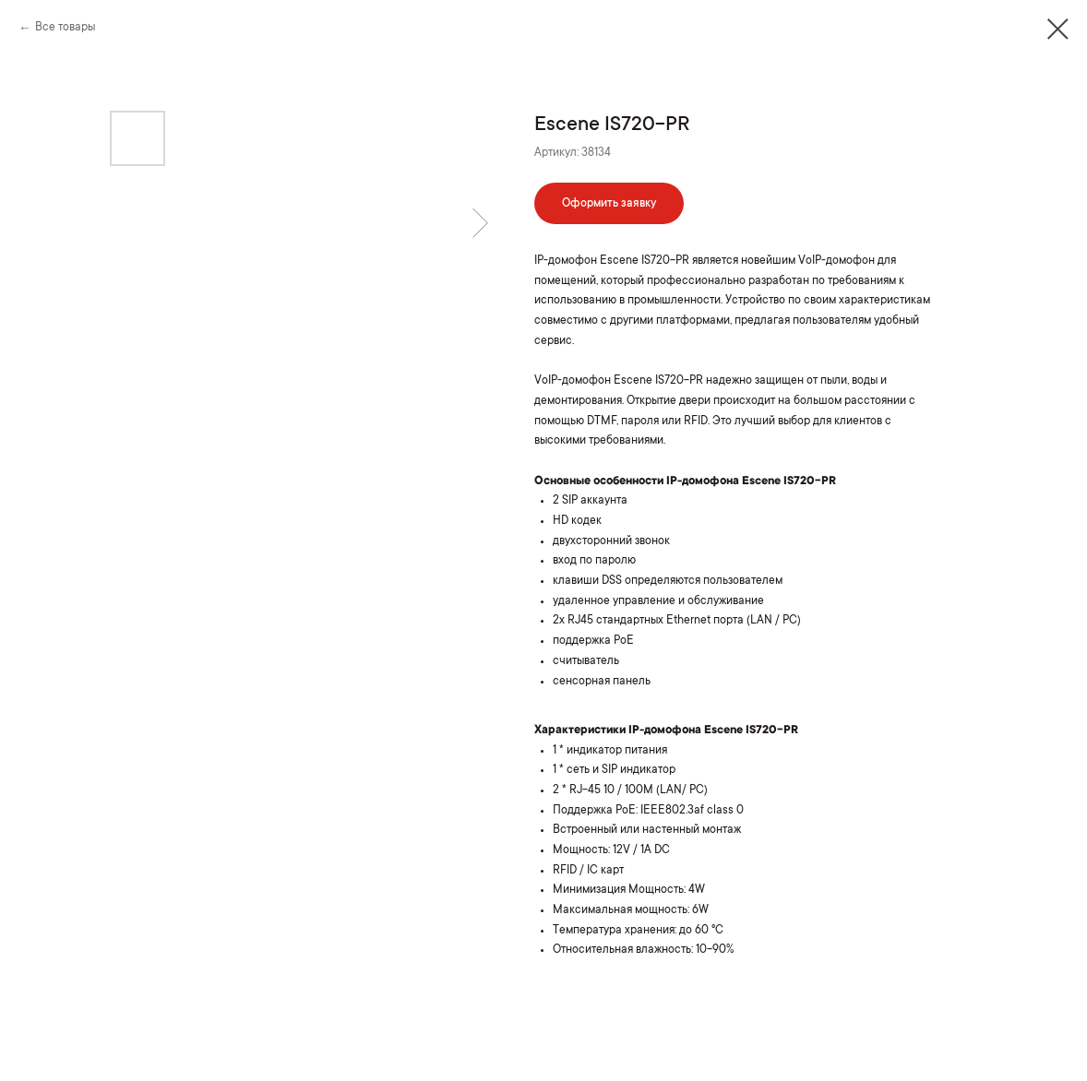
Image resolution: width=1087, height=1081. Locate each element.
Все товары (65, 27)
